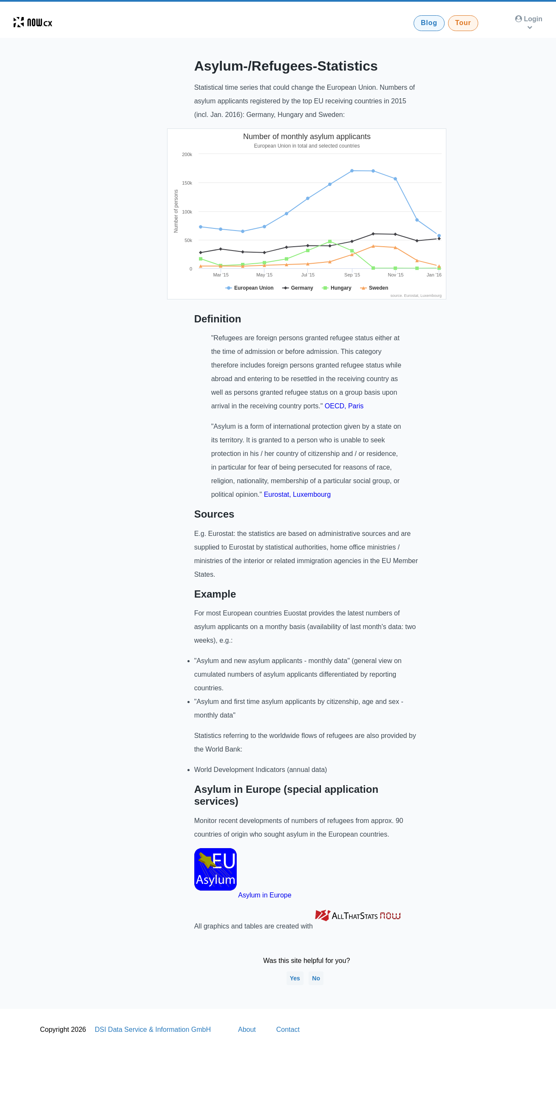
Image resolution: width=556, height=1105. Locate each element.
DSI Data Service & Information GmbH (153, 1029)
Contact (288, 1029)
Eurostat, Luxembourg (297, 494)
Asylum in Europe (264, 895)
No (316, 978)
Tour (463, 22)
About (247, 1029)
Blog (429, 22)
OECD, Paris (344, 406)
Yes (295, 978)
